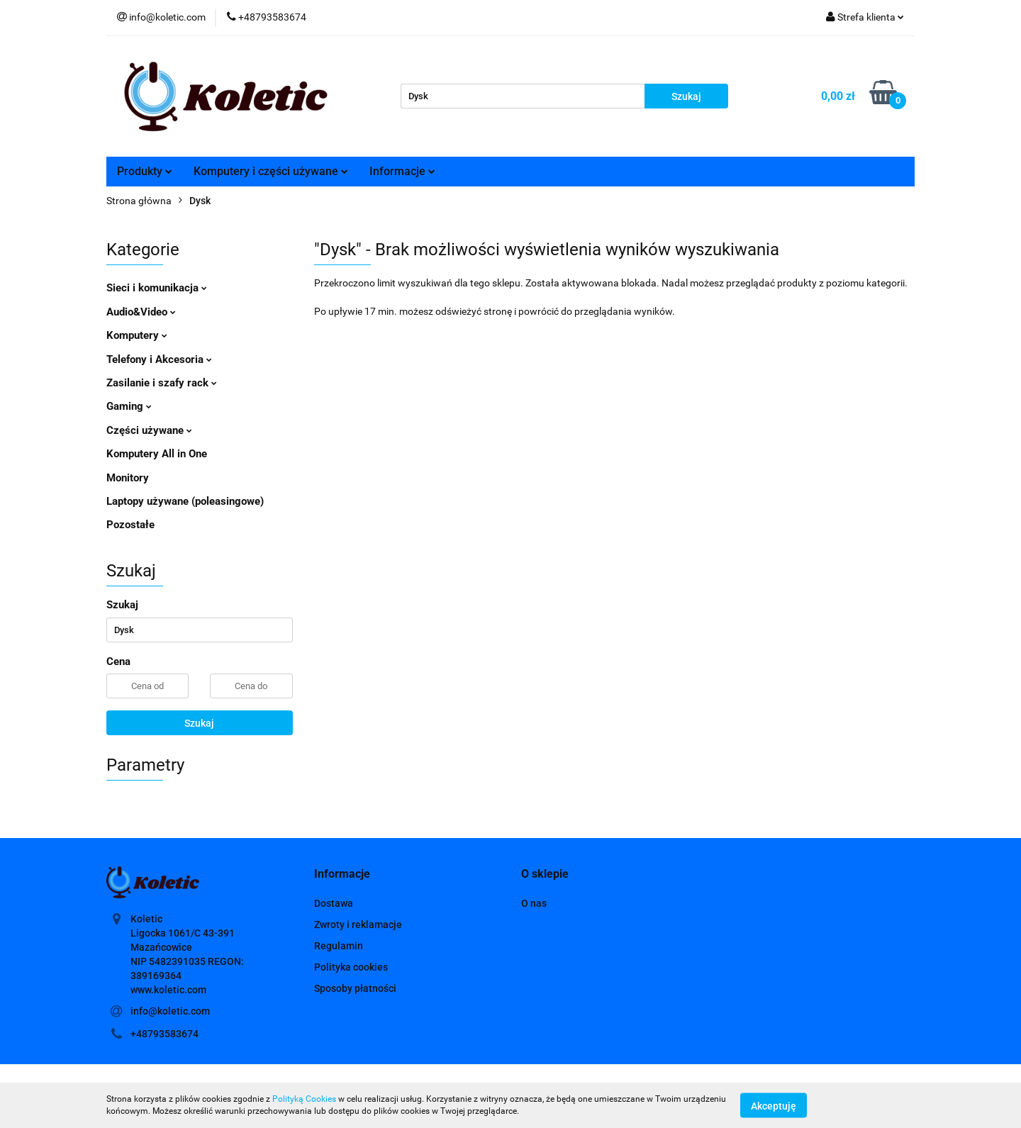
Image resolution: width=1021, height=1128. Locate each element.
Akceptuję (773, 1105)
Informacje (402, 171)
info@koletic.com (170, 1011)
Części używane (149, 430)
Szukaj (199, 723)
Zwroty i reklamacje (358, 924)
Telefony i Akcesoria (159, 359)
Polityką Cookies (304, 1099)
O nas (534, 903)
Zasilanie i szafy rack (161, 382)
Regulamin (338, 945)
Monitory (127, 477)
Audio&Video (141, 312)
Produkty (144, 171)
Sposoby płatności (355, 988)
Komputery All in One (156, 453)
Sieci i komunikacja (156, 287)
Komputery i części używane (271, 171)
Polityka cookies (351, 967)
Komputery (136, 335)
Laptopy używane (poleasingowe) (185, 501)
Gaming (129, 406)
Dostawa (333, 903)
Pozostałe (130, 524)
